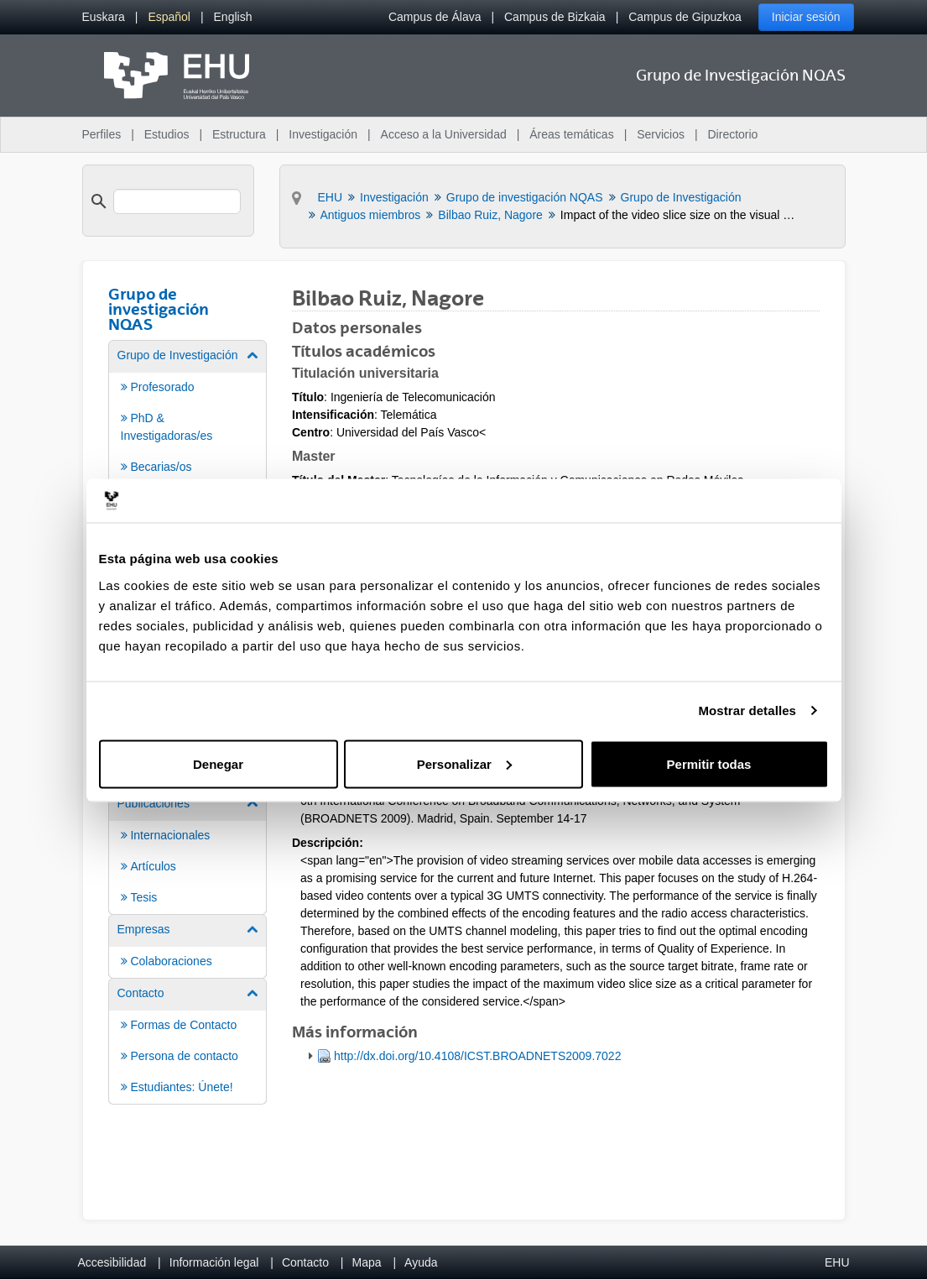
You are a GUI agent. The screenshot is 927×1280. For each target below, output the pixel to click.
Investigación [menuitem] (323, 134)
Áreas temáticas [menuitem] (571, 134)
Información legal (214, 1262)
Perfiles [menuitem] (102, 134)
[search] (177, 201)
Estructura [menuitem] (239, 134)
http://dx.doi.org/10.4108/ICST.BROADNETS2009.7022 (477, 1056)
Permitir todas (709, 763)
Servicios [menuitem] (661, 134)
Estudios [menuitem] (167, 134)
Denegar (218, 763)
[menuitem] (103, 17)
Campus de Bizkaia (555, 17)
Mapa (366, 1262)
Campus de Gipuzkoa (685, 17)
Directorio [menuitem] (733, 134)
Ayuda (420, 1262)
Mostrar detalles (747, 710)
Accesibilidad (112, 1262)
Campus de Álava (435, 17)
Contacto (305, 1262)
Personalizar (464, 763)
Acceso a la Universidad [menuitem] (444, 134)
